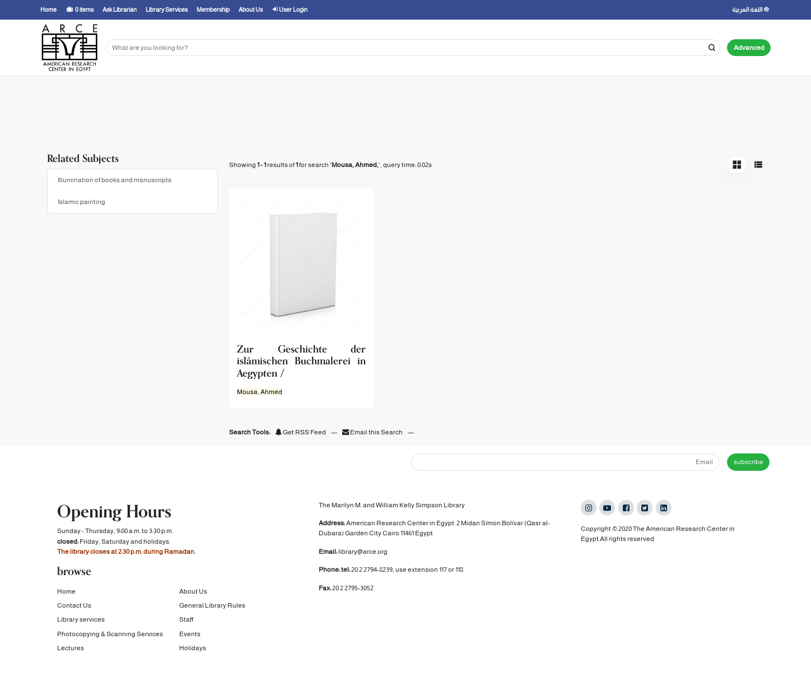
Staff (186, 620)
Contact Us (74, 606)
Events (190, 634)
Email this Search (373, 432)
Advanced (749, 48)
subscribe (748, 462)
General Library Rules (212, 606)
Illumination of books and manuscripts (114, 180)
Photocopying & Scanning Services (110, 634)
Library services (81, 620)
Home (66, 592)
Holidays (192, 648)
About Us (193, 592)
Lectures (70, 648)
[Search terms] (412, 48)
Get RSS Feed (300, 432)
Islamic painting (81, 202)
